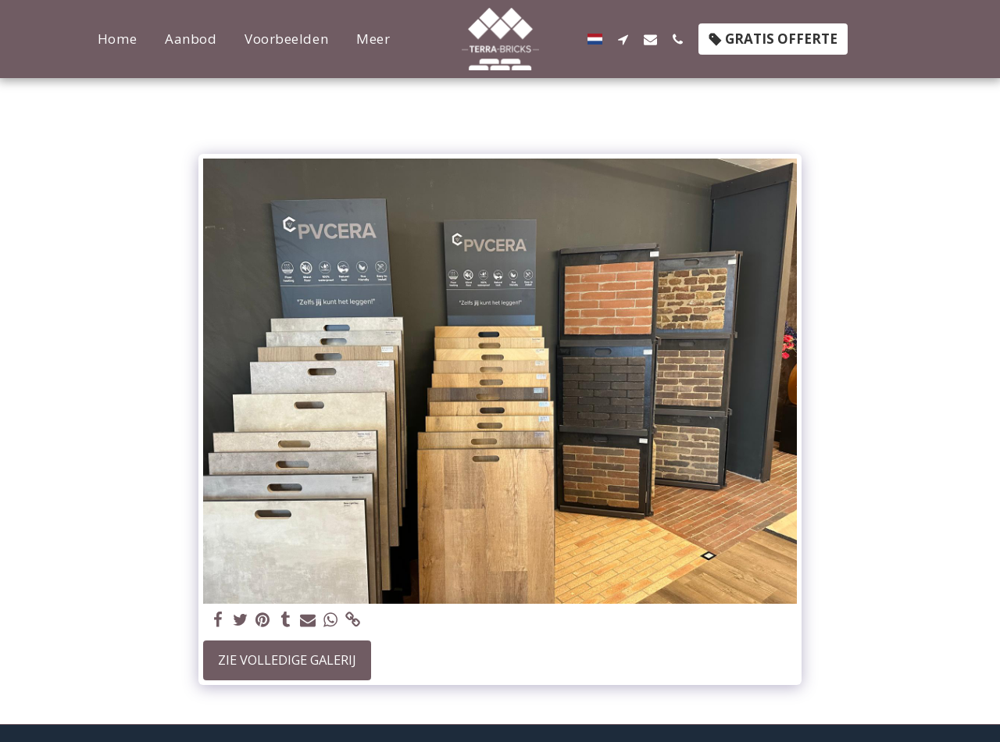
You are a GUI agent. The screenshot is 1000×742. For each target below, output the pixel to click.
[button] (616, 39)
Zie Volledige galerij (287, 660)
